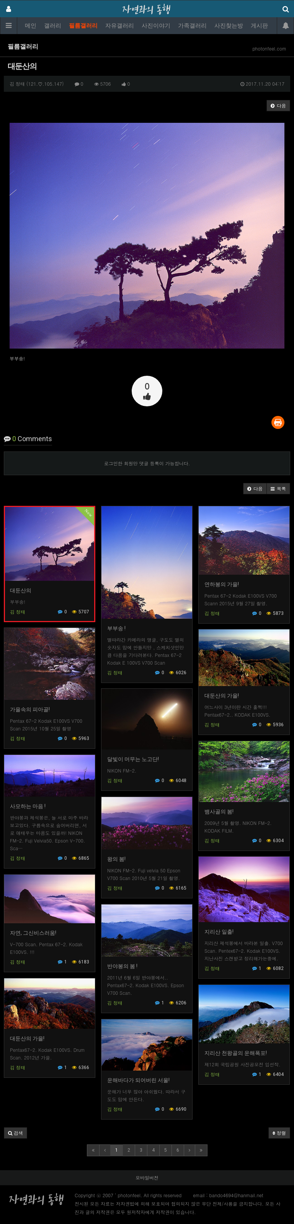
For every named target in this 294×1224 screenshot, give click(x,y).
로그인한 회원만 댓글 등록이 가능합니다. (147, 463)
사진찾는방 (228, 25)
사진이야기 (156, 25)
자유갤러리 (119, 25)
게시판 (259, 25)
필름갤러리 (83, 25)
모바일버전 (147, 1177)
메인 (30, 25)
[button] (255, 488)
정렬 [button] (279, 1132)
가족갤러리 (192, 25)
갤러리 (52, 25)
